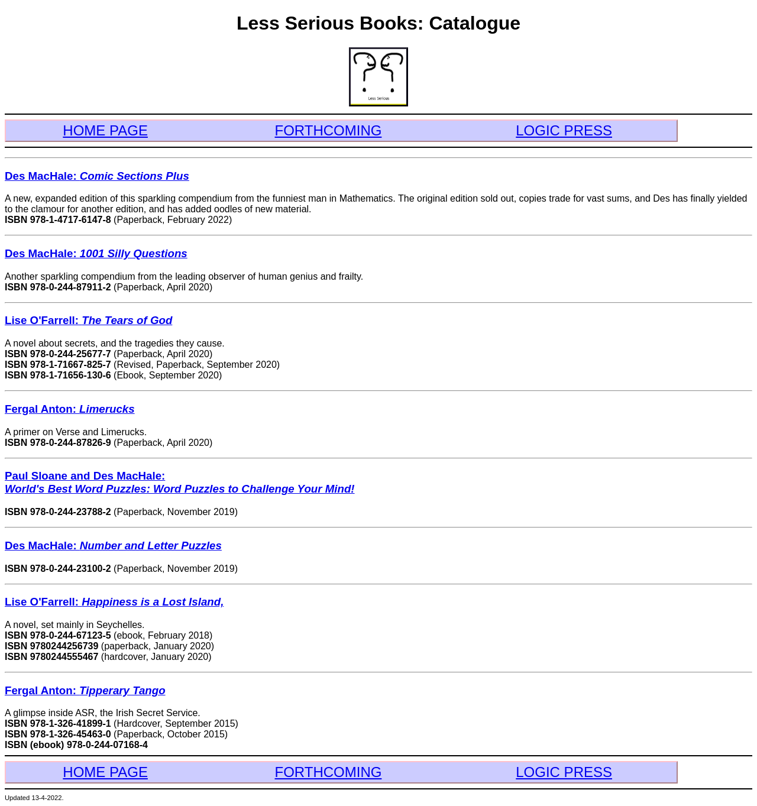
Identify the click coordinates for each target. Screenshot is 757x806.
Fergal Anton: (70, 409)
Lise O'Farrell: (88, 320)
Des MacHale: (97, 176)
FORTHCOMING (328, 130)
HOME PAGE (105, 130)
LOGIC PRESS (564, 130)
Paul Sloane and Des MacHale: (180, 482)
